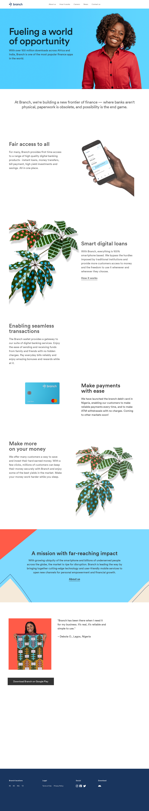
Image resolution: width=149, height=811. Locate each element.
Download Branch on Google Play (30, 681)
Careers (77, 4)
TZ (23, 786)
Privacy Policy (58, 786)
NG (18, 786)
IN (10, 786)
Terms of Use (47, 786)
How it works (64, 4)
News (86, 4)
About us (52, 4)
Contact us (96, 4)
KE (14, 786)
